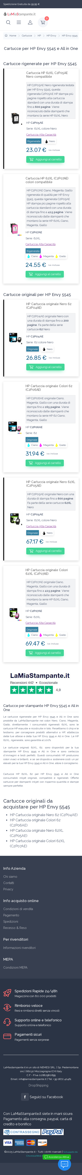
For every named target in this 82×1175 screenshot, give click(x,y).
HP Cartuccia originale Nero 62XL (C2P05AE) (50, 483)
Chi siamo (10, 876)
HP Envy (51, 35)
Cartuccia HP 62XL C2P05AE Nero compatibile (47, 74)
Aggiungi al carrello (45, 159)
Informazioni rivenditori (19, 948)
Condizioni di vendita (18, 909)
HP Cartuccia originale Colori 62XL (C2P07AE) (47, 571)
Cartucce (27, 35)
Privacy (8, 889)
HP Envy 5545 (69, 35)
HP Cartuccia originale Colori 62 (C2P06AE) (49, 387)
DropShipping (38, 1085)
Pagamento (11, 915)
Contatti (8, 883)
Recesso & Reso (15, 928)
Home (10, 35)
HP (39, 35)
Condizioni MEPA (15, 967)
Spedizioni (10, 921)
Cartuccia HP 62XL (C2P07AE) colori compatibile (47, 180)
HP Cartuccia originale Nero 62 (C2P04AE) (49, 305)
